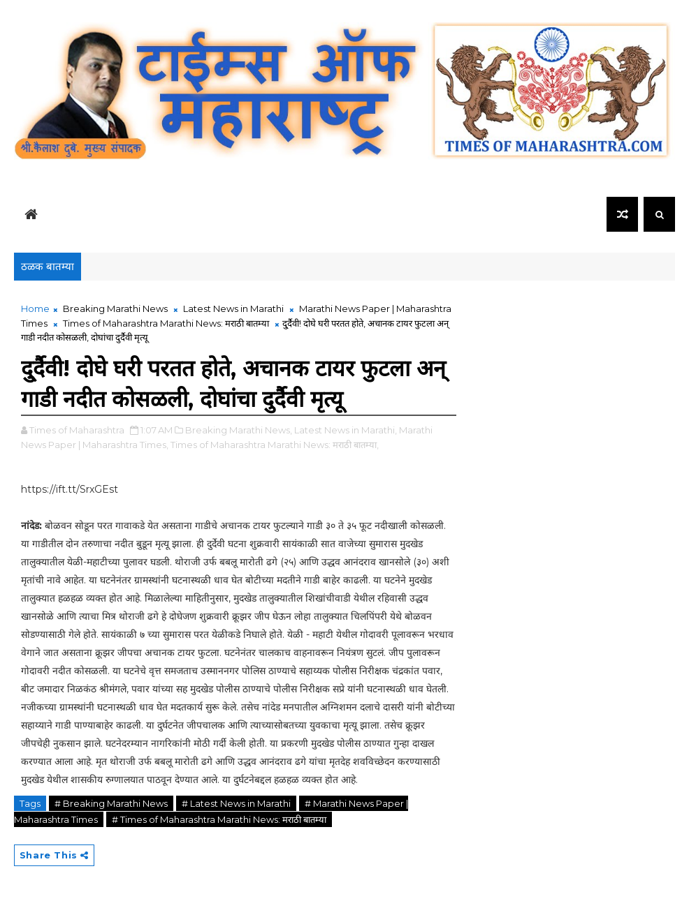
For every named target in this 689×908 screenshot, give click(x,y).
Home (35, 308)
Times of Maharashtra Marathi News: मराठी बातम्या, (275, 444)
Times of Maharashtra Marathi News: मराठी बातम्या (166, 323)
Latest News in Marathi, (345, 430)
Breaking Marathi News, (238, 430)
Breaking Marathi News (115, 308)
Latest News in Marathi (233, 308)
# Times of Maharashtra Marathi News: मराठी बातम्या (219, 819)
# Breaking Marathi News (111, 803)
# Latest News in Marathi (236, 803)
